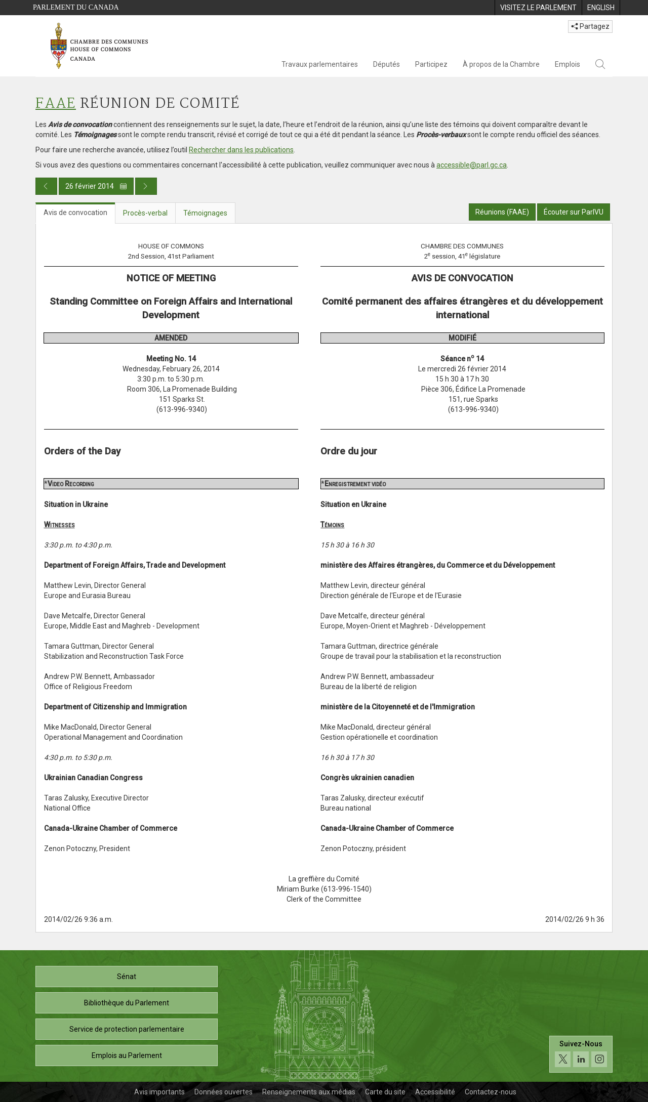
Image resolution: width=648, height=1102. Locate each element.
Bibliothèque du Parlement (126, 1003)
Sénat (126, 976)
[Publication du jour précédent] (46, 186)
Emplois (567, 64)
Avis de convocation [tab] (75, 212)
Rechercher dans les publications (241, 150)
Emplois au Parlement (127, 1055)
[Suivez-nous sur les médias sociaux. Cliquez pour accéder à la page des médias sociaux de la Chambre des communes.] (581, 1054)
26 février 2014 (96, 186)
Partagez (590, 26)
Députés (386, 64)
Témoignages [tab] (205, 213)
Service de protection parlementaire (126, 1029)
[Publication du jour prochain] (146, 186)
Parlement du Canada (76, 7)
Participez (431, 64)
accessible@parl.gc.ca (471, 165)
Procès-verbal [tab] (145, 213)
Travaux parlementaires (319, 64)
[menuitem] (538, 7)
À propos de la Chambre (501, 64)
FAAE (55, 104)
